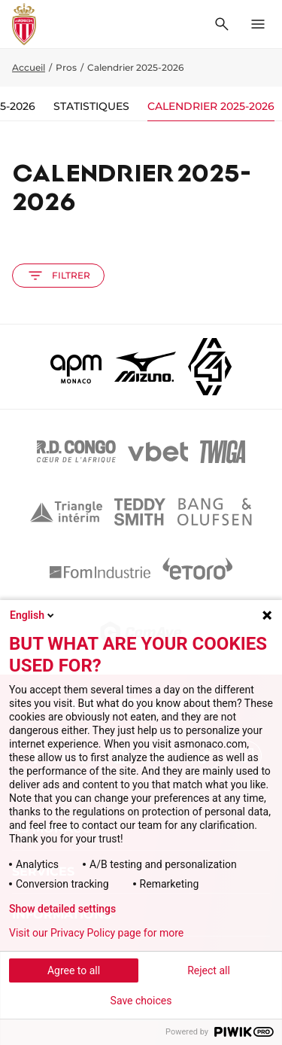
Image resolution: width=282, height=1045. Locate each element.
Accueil (28, 67)
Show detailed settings (62, 909)
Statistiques (91, 106)
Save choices (141, 1001)
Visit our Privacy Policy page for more (96, 933)
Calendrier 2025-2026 (210, 106)
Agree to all (73, 970)
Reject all (208, 970)
